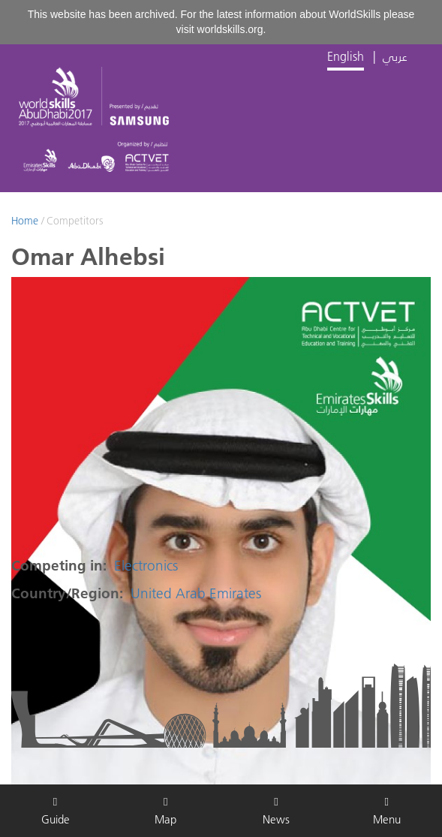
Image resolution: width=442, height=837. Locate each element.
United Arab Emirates (196, 593)
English (345, 56)
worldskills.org (230, 29)
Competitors (75, 220)
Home (24, 220)
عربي (395, 56)
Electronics (146, 565)
